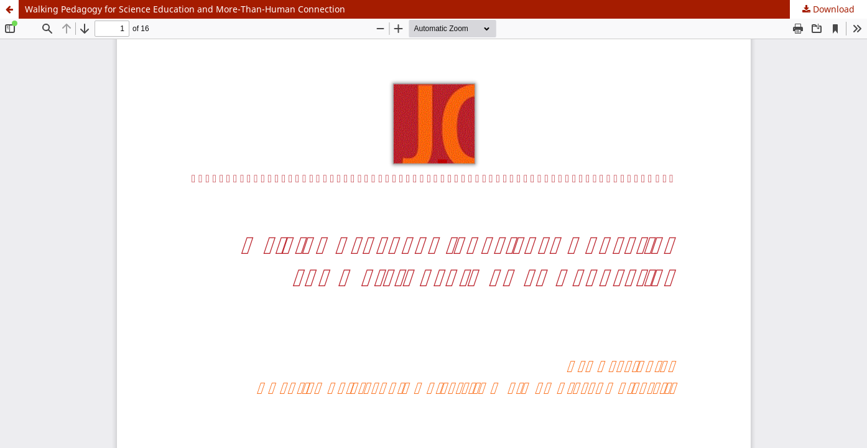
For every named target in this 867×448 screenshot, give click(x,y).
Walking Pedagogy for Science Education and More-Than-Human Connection (185, 9)
